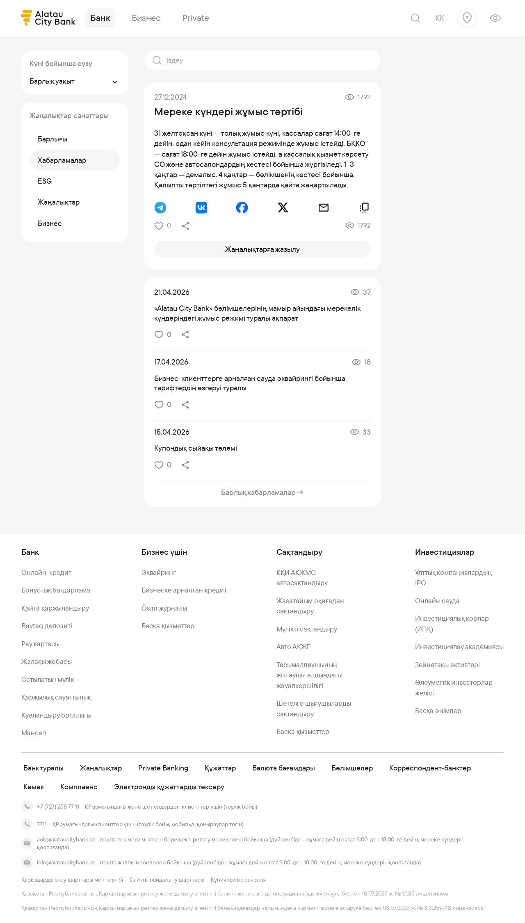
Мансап (33, 732)
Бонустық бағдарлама (55, 590)
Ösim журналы (164, 608)
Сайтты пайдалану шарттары (167, 879)
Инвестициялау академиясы (459, 646)
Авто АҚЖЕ (293, 646)
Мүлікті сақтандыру (306, 629)
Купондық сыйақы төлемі (195, 448)
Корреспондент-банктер (430, 768)
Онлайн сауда (437, 600)
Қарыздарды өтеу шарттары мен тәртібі (72, 879)
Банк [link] (100, 17)
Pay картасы (40, 643)
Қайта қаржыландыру (55, 608)
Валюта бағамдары (283, 768)
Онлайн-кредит (46, 572)
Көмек (33, 786)
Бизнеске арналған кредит (184, 590)
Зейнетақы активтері (447, 664)
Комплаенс (79, 786)
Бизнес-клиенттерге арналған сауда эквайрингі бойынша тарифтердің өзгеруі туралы (249, 383)
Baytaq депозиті (46, 625)
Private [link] (195, 17)
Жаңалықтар (101, 768)
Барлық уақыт (75, 81)
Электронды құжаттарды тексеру (169, 786)
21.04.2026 (171, 292)
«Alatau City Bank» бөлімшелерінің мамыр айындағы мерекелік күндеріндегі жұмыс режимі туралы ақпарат (257, 312)
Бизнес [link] (146, 17)
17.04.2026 (171, 362)
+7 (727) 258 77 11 (58, 806)
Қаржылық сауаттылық (56, 697)
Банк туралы (43, 768)
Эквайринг (159, 572)
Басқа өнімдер (438, 710)
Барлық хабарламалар (262, 492)
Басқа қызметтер (168, 625)
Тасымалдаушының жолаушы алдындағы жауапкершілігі (309, 675)
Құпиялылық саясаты (238, 879)
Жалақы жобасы (46, 661)
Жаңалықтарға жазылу (262, 249)
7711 (42, 824)
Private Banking (163, 768)
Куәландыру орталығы (56, 715)
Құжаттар (220, 768)
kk (439, 18)
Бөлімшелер (352, 768)
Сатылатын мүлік (47, 679)
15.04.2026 (171, 432)
